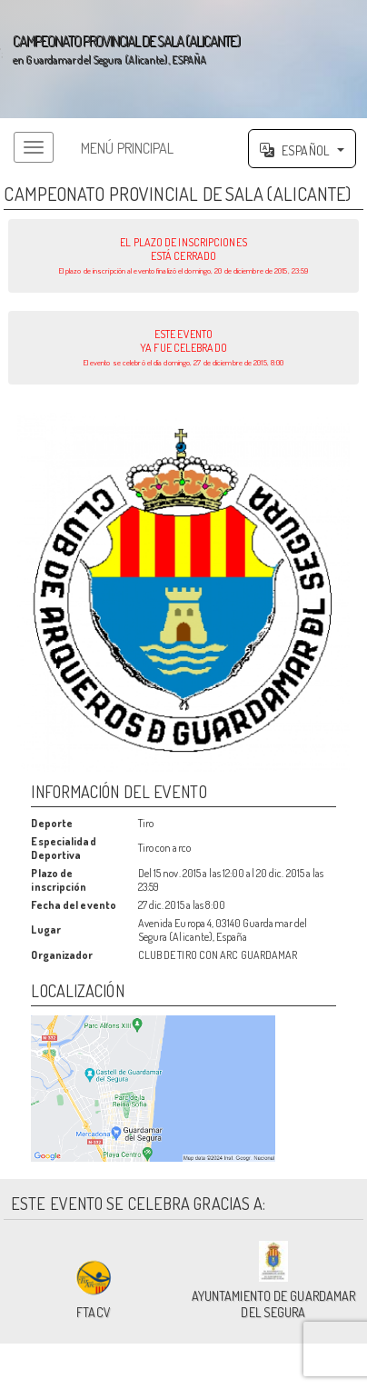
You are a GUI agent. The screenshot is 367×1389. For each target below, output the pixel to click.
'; (183, 59)
